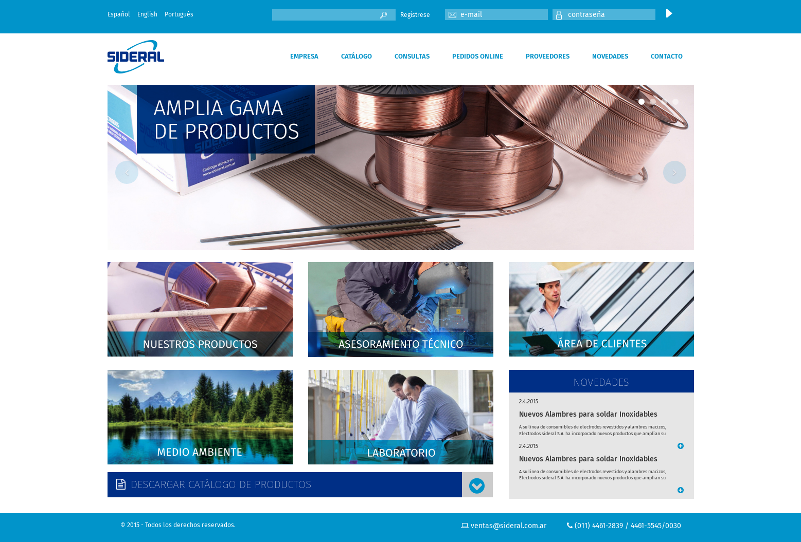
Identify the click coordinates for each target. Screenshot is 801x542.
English (147, 14)
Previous (126, 172)
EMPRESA (304, 56)
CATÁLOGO (356, 56)
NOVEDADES (610, 56)
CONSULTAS (412, 56)
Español (119, 14)
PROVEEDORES (547, 56)
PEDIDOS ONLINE (477, 56)
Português (179, 14)
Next (674, 172)
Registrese (415, 14)
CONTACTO (667, 56)
